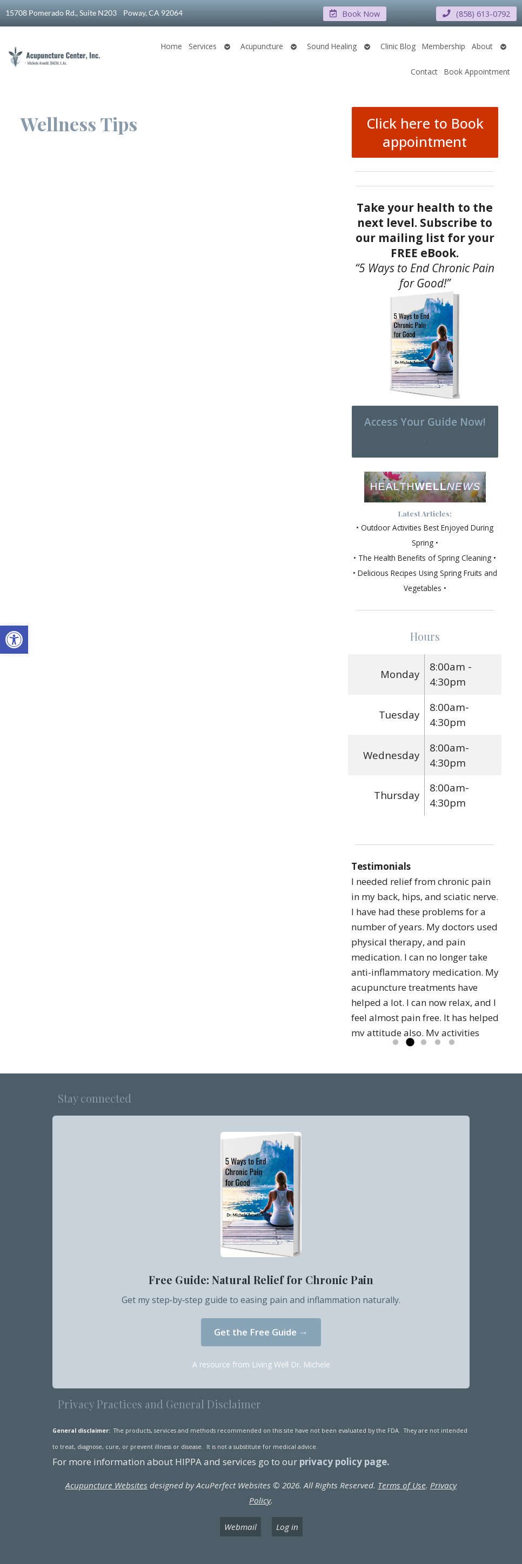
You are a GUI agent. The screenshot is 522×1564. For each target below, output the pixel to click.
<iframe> (179, 348)
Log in (287, 1526)
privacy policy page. (345, 1461)
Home (171, 46)
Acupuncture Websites (106, 1484)
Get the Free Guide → (261, 1332)
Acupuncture (261, 46)
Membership (443, 46)
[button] (14, 640)
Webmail (240, 1526)
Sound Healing (332, 46)
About (482, 46)
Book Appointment (477, 71)
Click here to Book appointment (425, 131)
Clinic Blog (398, 46)
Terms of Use (402, 1484)
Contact (424, 71)
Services (203, 46)
